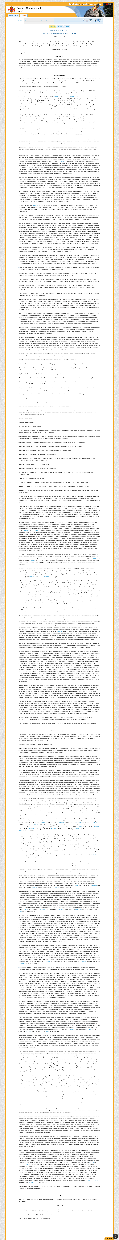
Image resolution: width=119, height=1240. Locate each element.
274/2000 (71, 96)
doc (87, 20)
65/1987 (96, 1180)
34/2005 (96, 822)
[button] (52, 27)
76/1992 (55, 96)
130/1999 (35, 530)
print (90, 20)
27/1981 (88, 1180)
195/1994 (32, 857)
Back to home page (14, 4)
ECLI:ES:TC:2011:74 (59, 36)
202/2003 (77, 829)
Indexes (42, 21)
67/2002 (65, 303)
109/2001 (61, 822)
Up (115, 1237)
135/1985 (93, 558)
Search (84, 20)
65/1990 (72, 1029)
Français (110, 4)
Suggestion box (96, 20)
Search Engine (13, 15)
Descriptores (49, 21)
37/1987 (60, 631)
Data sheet (28, 21)
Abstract (35, 21)
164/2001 (61, 161)
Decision (23, 15)
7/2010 (20, 831)
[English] (109, 4)
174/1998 (79, 827)
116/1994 (25, 530)
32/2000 (43, 822)
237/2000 (33, 560)
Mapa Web (108, 1238)
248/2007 (35, 824)
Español (107, 4)
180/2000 (31, 829)
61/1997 (31, 576)
